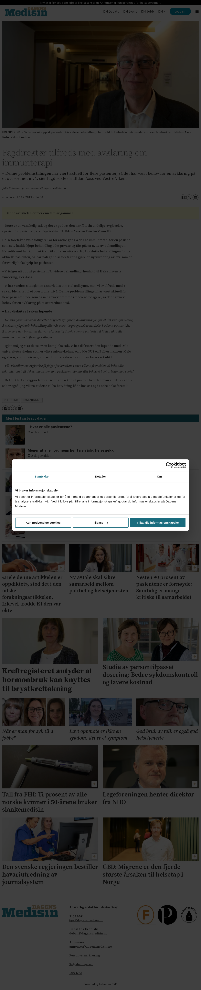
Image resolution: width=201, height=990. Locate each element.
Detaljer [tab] (100, 476)
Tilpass (100, 522)
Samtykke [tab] (42, 476)
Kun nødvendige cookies (43, 522)
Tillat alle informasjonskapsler (158, 522)
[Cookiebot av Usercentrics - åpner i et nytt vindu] (169, 465)
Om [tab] (159, 476)
